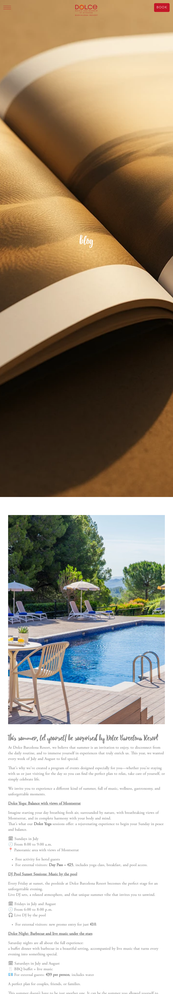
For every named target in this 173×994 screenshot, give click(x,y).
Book (162, 7)
